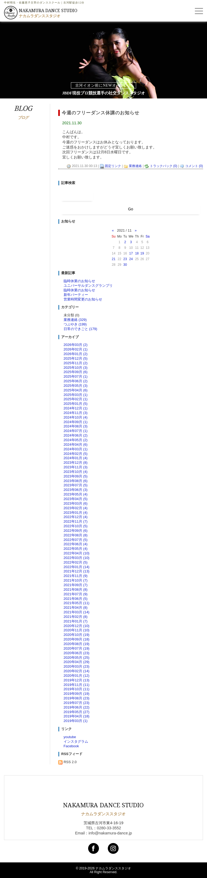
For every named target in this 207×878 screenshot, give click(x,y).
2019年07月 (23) (76, 703)
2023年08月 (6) (76, 481)
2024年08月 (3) (76, 426)
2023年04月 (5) (76, 499)
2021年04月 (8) (76, 608)
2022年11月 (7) (76, 521)
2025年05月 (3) (76, 386)
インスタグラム (76, 741)
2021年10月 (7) (76, 580)
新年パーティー (76, 295)
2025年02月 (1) (76, 399)
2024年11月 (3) (76, 413)
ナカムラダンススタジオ (113, 868)
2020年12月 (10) (76, 626)
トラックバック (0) (163, 166)
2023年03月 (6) (76, 503)
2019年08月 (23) (76, 698)
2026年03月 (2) (76, 345)
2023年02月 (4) (76, 508)
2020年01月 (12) (76, 676)
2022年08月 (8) (76, 535)
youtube (70, 737)
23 (125, 259)
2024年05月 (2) (76, 440)
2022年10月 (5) (76, 526)
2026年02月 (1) (76, 349)
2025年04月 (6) (76, 390)
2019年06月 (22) (76, 707)
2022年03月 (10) (76, 558)
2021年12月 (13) (76, 571)
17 (131, 253)
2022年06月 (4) (76, 544)
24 (131, 259)
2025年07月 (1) (76, 376)
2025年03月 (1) (76, 395)
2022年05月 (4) (76, 549)
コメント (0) (194, 166)
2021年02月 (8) (76, 617)
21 (113, 259)
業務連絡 (135, 166)
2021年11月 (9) (76, 576)
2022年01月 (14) (76, 567)
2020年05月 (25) (76, 658)
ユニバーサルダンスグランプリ (88, 286)
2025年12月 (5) (76, 358)
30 (125, 265)
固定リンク (113, 166)
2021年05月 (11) (76, 603)
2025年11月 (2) (76, 363)
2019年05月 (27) (76, 712)
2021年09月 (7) (76, 585)
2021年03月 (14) (76, 612)
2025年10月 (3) (76, 368)
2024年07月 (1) (76, 431)
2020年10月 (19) (76, 635)
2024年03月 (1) (76, 449)
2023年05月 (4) (76, 494)
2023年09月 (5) (76, 476)
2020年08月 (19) (76, 644)
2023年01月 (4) (76, 513)
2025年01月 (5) (76, 404)
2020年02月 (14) (76, 671)
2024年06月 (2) (76, 435)
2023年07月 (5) (76, 485)
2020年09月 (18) (76, 639)
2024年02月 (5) (76, 454)
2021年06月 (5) (76, 599)
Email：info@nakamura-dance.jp (103, 833)
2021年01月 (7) (76, 621)
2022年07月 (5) (76, 540)
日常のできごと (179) (80, 329)
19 (142, 253)
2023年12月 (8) (76, 463)
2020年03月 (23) (76, 666)
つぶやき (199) (75, 324)
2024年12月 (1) (76, 408)
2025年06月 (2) (76, 381)
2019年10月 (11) (76, 689)
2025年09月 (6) (76, 372)
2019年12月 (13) (76, 680)
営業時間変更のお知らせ (83, 299)
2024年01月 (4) (76, 458)
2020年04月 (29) (76, 662)
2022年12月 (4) (76, 517)
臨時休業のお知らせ (79, 281)
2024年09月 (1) (76, 422)
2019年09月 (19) (76, 694)
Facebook (71, 746)
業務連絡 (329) (75, 320)
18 (137, 253)
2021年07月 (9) (76, 594)
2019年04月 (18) (76, 716)
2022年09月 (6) (76, 531)
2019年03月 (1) (76, 721)
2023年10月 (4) (76, 472)
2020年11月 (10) (76, 630)
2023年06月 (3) (76, 490)
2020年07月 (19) (76, 648)
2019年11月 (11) (76, 685)
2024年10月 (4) (76, 417)
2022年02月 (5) (76, 562)
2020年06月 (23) (76, 653)
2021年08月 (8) (76, 589)
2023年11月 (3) (76, 467)
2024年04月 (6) (76, 444)
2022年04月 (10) (76, 553)
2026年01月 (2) (76, 354)
